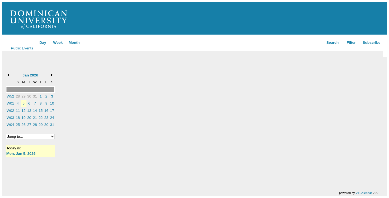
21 (35, 118)
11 (18, 111)
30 (29, 96)
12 (24, 111)
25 (18, 125)
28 (18, 96)
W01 (10, 103)
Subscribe (371, 43)
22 (41, 118)
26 (24, 125)
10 (52, 103)
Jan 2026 (30, 75)
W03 (10, 118)
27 (29, 125)
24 (52, 118)
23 (46, 118)
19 (24, 118)
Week (58, 43)
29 (24, 96)
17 (52, 111)
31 (35, 96)
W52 (10, 96)
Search (332, 43)
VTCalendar (364, 192)
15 (41, 111)
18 (18, 118)
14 (35, 111)
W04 (10, 125)
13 (29, 111)
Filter (351, 43)
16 (46, 111)
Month (74, 43)
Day (42, 43)
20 (29, 118)
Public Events (22, 48)
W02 (10, 111)
